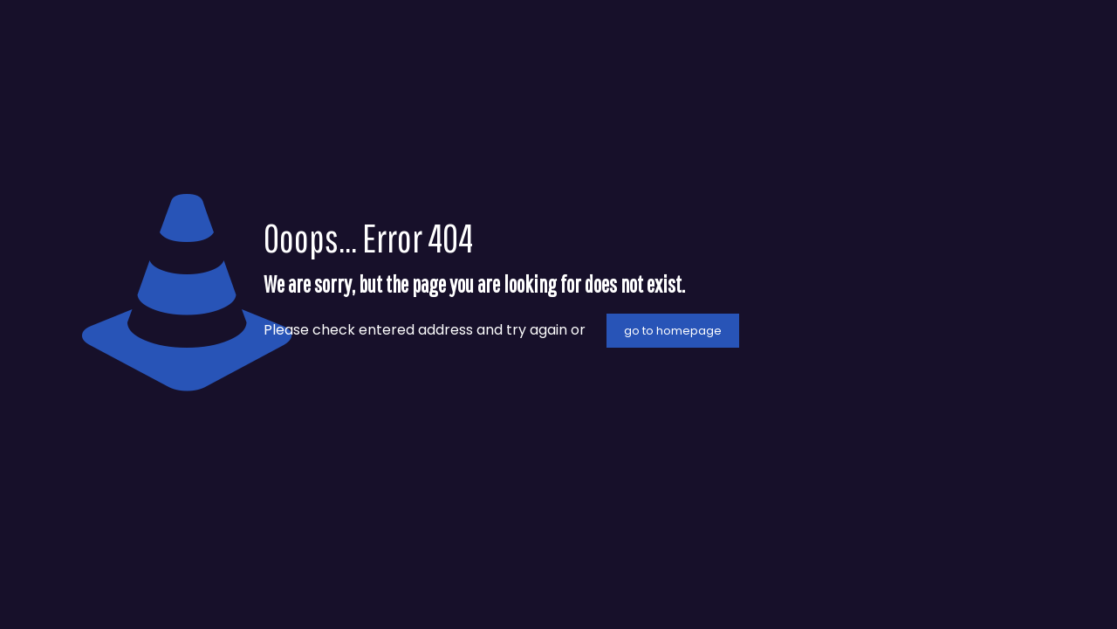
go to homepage (673, 330)
